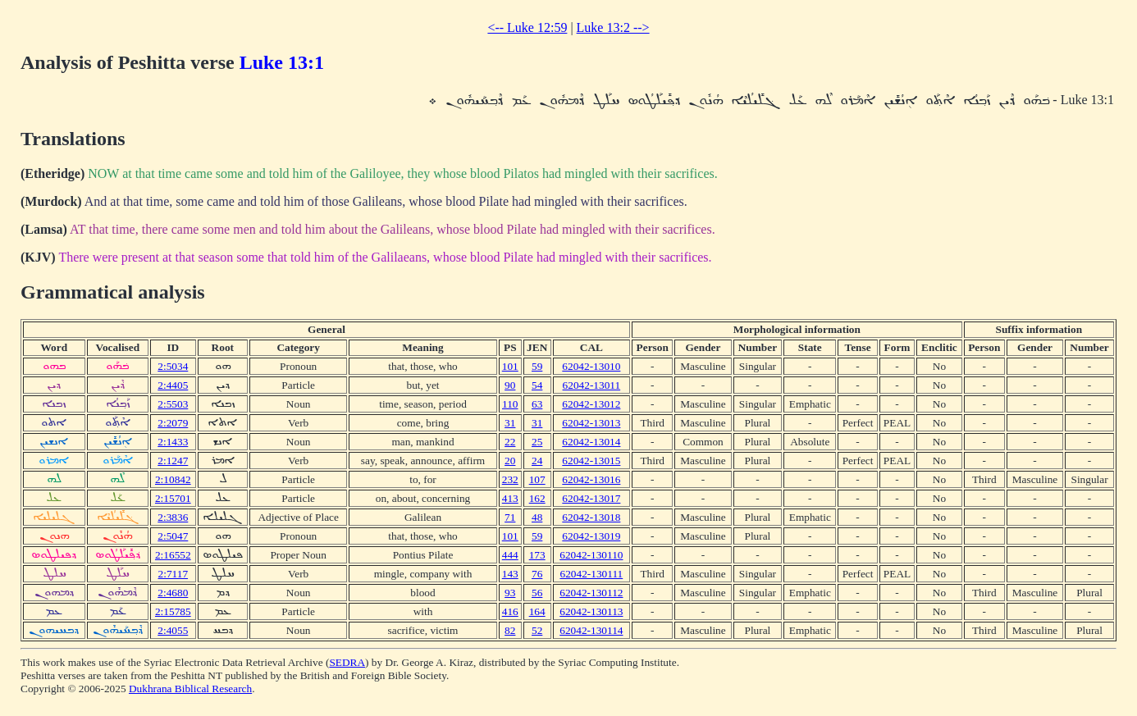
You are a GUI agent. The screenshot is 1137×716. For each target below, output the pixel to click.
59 (537, 366)
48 (537, 517)
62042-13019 (591, 536)
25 (537, 442)
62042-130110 (591, 555)
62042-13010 (591, 366)
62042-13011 (592, 385)
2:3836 (173, 517)
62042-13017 (591, 498)
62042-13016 (591, 479)
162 (537, 498)
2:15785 (173, 611)
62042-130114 (591, 630)
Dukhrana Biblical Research (190, 688)
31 (510, 423)
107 (537, 479)
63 (537, 404)
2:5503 (173, 404)
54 (537, 385)
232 (510, 479)
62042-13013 (591, 423)
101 (510, 366)
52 (537, 630)
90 (510, 385)
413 (510, 498)
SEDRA (347, 662)
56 (537, 592)
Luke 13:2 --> (613, 27)
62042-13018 (591, 517)
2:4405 (173, 385)
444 (510, 555)
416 (510, 611)
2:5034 (173, 366)
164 (537, 611)
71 (510, 517)
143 (510, 574)
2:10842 (173, 479)
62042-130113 (591, 611)
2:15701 (173, 498)
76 (537, 574)
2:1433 (173, 442)
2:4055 (173, 630)
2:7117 (173, 574)
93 (510, 592)
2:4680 (173, 592)
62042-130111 (591, 574)
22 (510, 442)
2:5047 (173, 536)
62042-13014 (591, 442)
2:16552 (173, 555)
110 (510, 404)
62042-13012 (591, 404)
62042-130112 (591, 592)
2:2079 (173, 423)
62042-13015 (591, 460)
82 (510, 630)
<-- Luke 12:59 (527, 27)
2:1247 (173, 460)
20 (510, 460)
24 (537, 460)
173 (537, 555)
